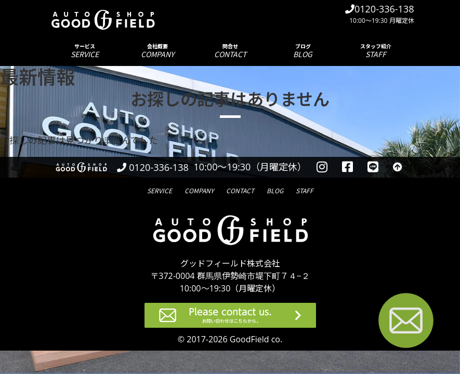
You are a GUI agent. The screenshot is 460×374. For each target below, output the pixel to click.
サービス (85, 50)
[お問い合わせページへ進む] (406, 322)
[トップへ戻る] (398, 167)
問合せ (230, 50)
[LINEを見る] (373, 167)
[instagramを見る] (322, 167)
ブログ (303, 50)
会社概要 (157, 50)
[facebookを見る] (347, 167)
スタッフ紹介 (376, 50)
